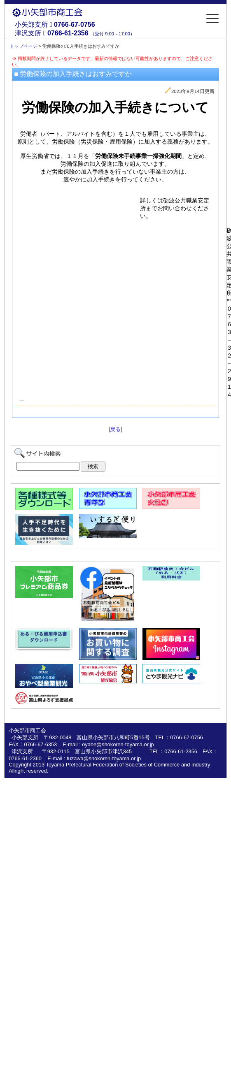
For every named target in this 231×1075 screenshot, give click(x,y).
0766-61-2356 (68, 33)
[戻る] (115, 429)
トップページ (23, 46)
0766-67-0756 (74, 24)
